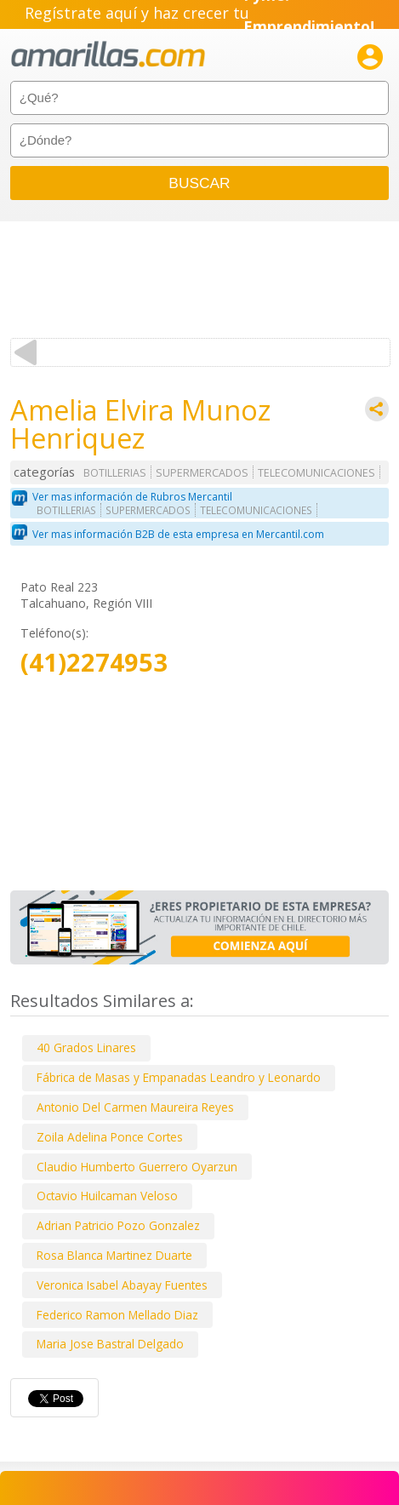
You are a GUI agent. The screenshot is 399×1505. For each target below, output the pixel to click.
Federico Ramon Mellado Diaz (117, 1315)
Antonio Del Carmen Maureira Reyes (135, 1107)
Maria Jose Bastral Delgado (110, 1344)
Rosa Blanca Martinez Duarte (114, 1255)
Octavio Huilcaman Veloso (107, 1195)
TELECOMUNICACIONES (316, 473)
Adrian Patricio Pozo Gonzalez (118, 1225)
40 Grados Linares (86, 1047)
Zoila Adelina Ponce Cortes (110, 1137)
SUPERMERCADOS (202, 473)
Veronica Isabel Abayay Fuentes (122, 1285)
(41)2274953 (94, 662)
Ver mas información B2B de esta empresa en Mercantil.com (178, 534)
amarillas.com (108, 55)
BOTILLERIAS (114, 473)
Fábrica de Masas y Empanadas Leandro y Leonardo (179, 1077)
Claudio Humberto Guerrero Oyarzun (137, 1167)
